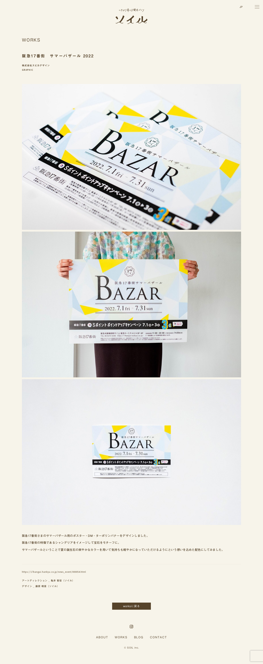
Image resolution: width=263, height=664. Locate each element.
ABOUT (102, 637)
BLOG (139, 637)
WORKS (121, 637)
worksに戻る (131, 606)
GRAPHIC (27, 69)
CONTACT (158, 637)
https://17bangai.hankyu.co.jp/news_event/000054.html (54, 571)
